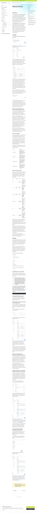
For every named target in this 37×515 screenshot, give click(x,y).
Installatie (29, 9)
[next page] (24, 490)
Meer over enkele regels (31, 13)
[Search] (30, 2)
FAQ (20, 2)
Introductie (29, 8)
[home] (6, 2)
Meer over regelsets (30, 12)
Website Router (29, 7)
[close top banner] (36, 0)
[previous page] (14, 490)
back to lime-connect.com (15, 2)
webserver (13, 291)
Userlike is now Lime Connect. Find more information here (18, 0)
